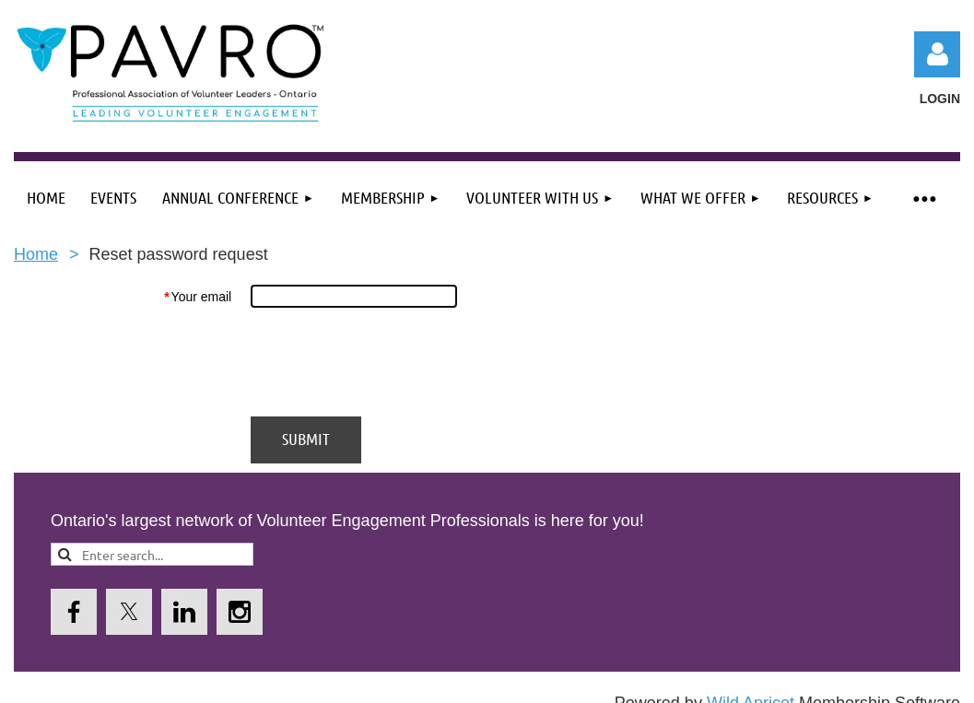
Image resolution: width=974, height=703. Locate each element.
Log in (937, 54)
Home (36, 254)
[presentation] (391, 362)
